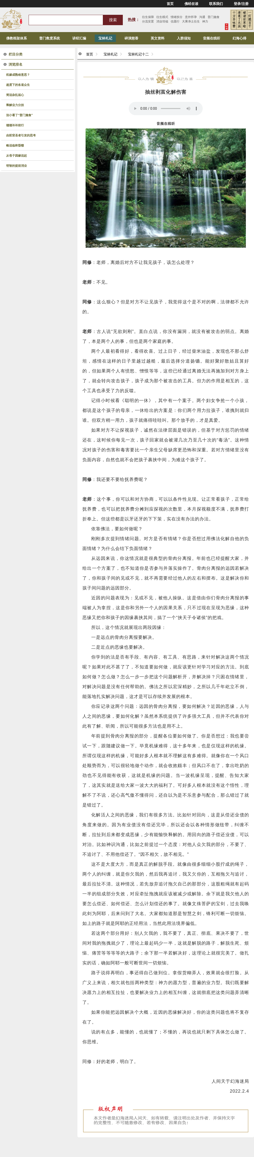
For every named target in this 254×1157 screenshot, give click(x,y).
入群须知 (184, 38)
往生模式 (162, 17)
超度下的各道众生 (18, 85)
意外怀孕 (191, 17)
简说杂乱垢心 (15, 95)
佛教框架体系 (16, 38)
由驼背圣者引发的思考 (21, 135)
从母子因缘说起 (16, 155)
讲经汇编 (79, 38)
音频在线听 (211, 38)
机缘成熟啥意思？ (18, 74)
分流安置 (148, 21)
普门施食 (213, 17)
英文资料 (157, 38)
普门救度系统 (49, 38)
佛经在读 (191, 4)
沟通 (202, 17)
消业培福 (162, 21)
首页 (170, 4)
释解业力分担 (15, 105)
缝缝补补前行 (15, 125)
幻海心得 (239, 38)
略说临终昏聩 (15, 145)
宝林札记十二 (138, 54)
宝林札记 (105, 38)
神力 (205, 21)
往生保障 (148, 17)
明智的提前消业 (16, 165)
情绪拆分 (176, 17)
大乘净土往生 (191, 21)
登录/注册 (241, 4)
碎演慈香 (131, 38)
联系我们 (216, 4)
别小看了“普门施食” (19, 115)
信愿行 (175, 21)
